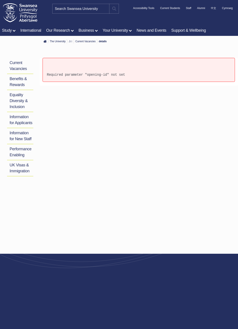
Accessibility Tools (143, 8)
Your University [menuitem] (115, 30)
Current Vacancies (18, 66)
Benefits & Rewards (18, 82)
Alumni (201, 8)
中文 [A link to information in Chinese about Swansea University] (213, 8)
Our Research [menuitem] (58, 30)
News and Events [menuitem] (151, 30)
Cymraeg (227, 8)
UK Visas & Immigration (20, 168)
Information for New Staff (21, 136)
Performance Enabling (21, 152)
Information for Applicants (21, 120)
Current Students (170, 8)
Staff (188, 8)
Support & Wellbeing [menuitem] (188, 30)
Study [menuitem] (7, 30)
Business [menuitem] (86, 30)
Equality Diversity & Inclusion (19, 101)
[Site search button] (114, 9)
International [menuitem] (30, 30)
